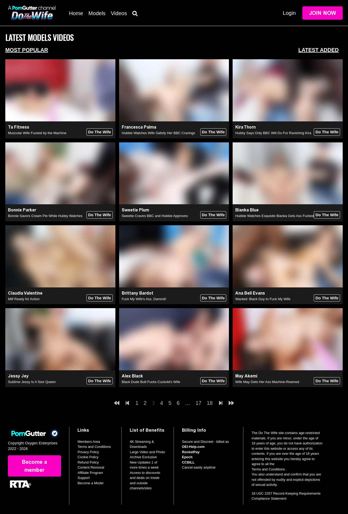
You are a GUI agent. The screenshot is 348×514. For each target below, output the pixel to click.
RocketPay (190, 452)
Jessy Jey (18, 376)
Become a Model (90, 483)
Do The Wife (99, 132)
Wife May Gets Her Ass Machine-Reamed (267, 382)
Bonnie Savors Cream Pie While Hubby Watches (45, 216)
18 (209, 403)
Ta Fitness (18, 127)
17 (198, 403)
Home (76, 13)
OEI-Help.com (193, 447)
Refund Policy (88, 462)
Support (83, 478)
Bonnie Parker (22, 210)
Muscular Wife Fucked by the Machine (37, 133)
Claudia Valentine (25, 293)
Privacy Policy (88, 452)
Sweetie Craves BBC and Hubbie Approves (155, 216)
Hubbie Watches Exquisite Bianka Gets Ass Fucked (274, 216)
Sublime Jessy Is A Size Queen (32, 382)
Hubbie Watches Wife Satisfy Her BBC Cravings (158, 133)
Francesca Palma (139, 127)
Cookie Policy (87, 457)
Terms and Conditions (94, 447)
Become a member (34, 466)
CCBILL (188, 462)
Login (289, 13)
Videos (119, 13)
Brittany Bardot (137, 293)
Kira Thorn (245, 127)
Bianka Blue (247, 210)
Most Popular (26, 50)
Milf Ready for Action (24, 299)
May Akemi (246, 376)
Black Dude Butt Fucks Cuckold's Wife (151, 382)
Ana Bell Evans (250, 293)
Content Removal (90, 467)
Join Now (322, 13)
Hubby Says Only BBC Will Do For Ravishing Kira (273, 133)
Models (96, 13)
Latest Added (318, 50)
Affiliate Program (90, 473)
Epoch (187, 457)
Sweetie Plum (135, 210)
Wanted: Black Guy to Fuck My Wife (262, 299)
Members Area (88, 442)
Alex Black (132, 376)
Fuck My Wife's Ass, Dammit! (144, 299)
